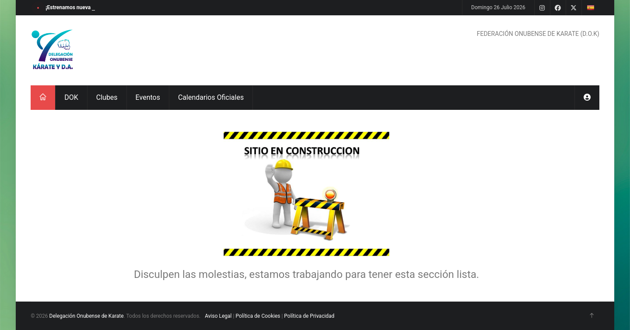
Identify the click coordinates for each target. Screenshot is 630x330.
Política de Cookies (257, 316)
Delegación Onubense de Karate (86, 316)
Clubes (107, 97)
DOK (71, 97)
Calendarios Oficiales (211, 97)
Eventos (148, 97)
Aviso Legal (218, 316)
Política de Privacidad (309, 316)
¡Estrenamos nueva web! (74, 7)
